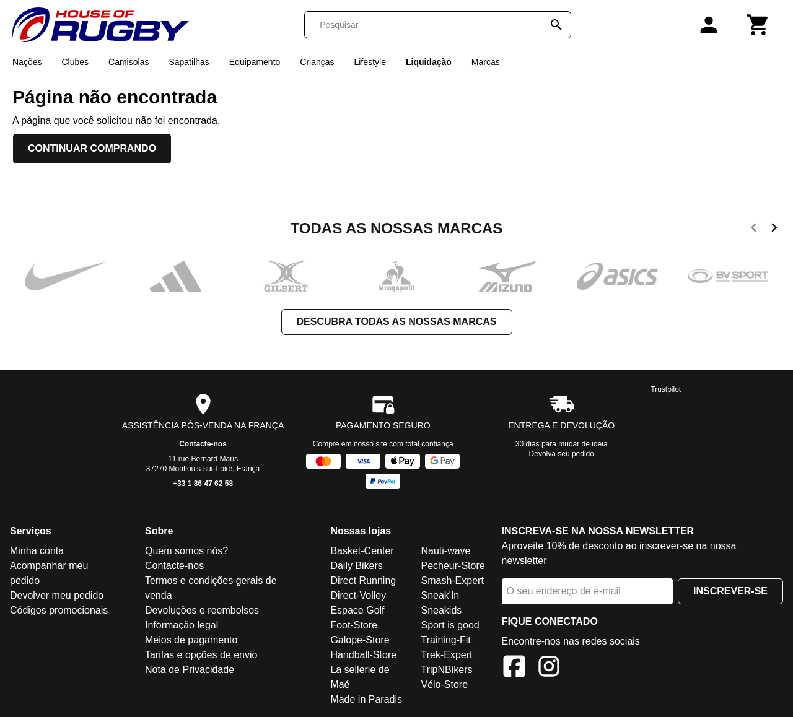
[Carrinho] (758, 24)
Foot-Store (353, 625)
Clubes (75, 62)
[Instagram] (549, 668)
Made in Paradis (366, 699)
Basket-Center (361, 550)
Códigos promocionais (59, 610)
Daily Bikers (356, 565)
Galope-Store (359, 640)
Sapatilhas (189, 62)
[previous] (754, 230)
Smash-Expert (452, 580)
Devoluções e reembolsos (202, 610)
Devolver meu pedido (56, 595)
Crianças (317, 62)
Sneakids (441, 610)
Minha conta (37, 550)
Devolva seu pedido (561, 454)
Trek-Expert (446, 655)
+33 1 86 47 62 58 (203, 483)
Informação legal (181, 625)
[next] (774, 230)
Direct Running (363, 580)
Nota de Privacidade (189, 669)
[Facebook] (514, 668)
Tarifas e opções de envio (201, 655)
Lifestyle (370, 62)
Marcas (485, 62)
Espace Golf (357, 610)
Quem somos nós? (186, 550)
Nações (27, 62)
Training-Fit (445, 640)
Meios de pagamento (191, 640)
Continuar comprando (92, 148)
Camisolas (128, 62)
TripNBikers (446, 669)
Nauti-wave (445, 550)
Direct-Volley (358, 595)
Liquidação (429, 62)
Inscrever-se (730, 591)
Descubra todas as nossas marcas (397, 321)
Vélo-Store (444, 684)
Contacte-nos (203, 444)
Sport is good (450, 625)
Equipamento (255, 62)
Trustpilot (666, 389)
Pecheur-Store (452, 565)
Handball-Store (363, 655)
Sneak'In (440, 595)
